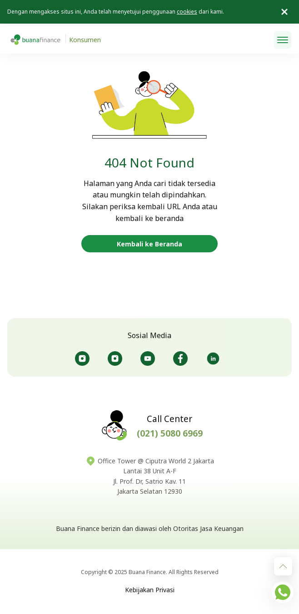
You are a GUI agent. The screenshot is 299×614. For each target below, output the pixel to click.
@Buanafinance (213, 358)
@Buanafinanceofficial (147, 358)
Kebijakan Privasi (149, 589)
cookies (187, 11)
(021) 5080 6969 (170, 433)
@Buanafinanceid (82, 358)
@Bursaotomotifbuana (115, 358)
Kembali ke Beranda (149, 244)
